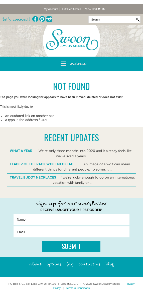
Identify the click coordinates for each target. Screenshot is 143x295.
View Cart (92, 9)
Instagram (49, 19)
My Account (51, 9)
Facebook (35, 19)
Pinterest (42, 19)
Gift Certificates (71, 9)
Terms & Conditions (78, 287)
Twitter (56, 19)
